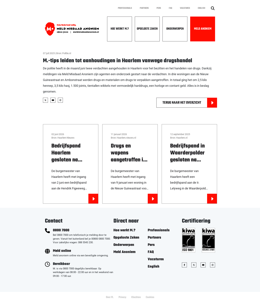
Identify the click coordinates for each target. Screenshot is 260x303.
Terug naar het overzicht (189, 103)
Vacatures (185, 8)
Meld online (62, 251)
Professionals (125, 8)
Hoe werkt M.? (120, 28)
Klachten (136, 297)
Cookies (150, 297)
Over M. (110, 297)
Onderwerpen (175, 28)
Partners (144, 8)
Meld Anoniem (202, 28)
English (201, 8)
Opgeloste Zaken (147, 28)
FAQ (170, 8)
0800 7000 (61, 230)
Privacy (122, 297)
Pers (159, 8)
